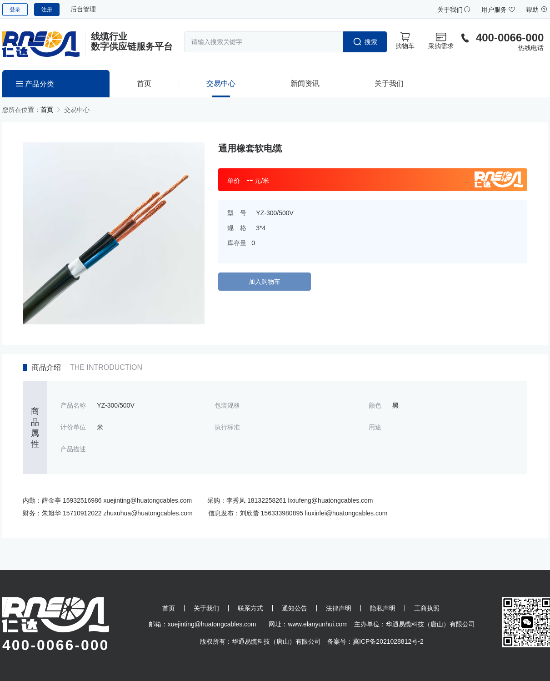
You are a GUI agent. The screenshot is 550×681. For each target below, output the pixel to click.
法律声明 (338, 608)
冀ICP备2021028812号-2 (388, 641)
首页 (144, 83)
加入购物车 (264, 281)
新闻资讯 (305, 83)
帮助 (537, 9)
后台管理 (83, 9)
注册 (46, 9)
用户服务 (498, 9)
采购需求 (441, 40)
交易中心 (220, 83)
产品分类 (35, 84)
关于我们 (454, 9)
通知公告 (294, 608)
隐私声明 (382, 608)
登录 (15, 9)
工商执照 (427, 608)
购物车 (405, 40)
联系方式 (250, 608)
